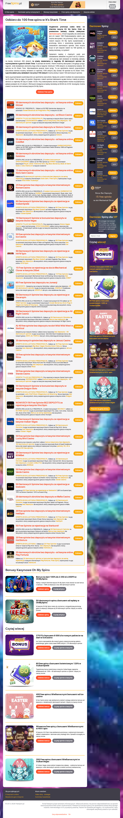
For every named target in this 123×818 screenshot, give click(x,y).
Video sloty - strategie (42, 794)
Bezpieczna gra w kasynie (14, 797)
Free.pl (13, 3)
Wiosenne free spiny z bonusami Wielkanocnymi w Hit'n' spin (59, 727)
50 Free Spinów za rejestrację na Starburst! (37, 526)
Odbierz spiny (43, 589)
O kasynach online (12, 794)
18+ (69, 814)
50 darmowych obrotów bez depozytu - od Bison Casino (44, 115)
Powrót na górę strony (100, 409)
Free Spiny (112, 2)
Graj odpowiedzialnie (59, 814)
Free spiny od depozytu (71, 12)
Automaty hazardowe (42, 797)
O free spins (9, 12)
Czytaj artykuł (59, 589)
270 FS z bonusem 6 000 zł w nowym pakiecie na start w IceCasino (59, 636)
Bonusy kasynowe (51, 12)
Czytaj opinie (63, 648)
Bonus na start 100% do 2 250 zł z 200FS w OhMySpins (56, 578)
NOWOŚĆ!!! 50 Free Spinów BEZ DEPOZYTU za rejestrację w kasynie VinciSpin (39, 403)
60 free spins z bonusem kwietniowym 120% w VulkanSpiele (58, 664)
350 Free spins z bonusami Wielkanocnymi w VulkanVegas (58, 760)
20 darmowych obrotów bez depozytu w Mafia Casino (43, 497)
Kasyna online (89, 12)
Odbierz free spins (45, 92)
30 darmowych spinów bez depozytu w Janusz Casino (43, 340)
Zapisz (113, 236)
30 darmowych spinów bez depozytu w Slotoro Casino (43, 127)
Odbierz (78, 103)
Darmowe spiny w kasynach (29, 12)
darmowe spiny (55, 34)
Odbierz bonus (43, 648)
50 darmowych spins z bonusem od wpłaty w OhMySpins (57, 601)
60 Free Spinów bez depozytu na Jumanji (36, 282)
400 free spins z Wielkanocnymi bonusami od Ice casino (59, 695)
